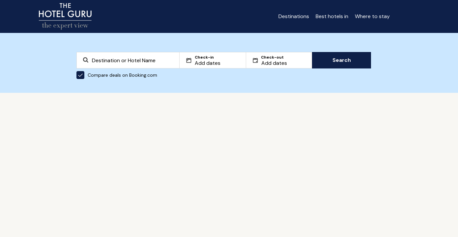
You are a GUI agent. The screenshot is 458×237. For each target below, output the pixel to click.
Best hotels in (332, 16)
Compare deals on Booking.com (116, 75)
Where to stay (372, 16)
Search (341, 60)
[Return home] (65, 16)
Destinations (293, 16)
